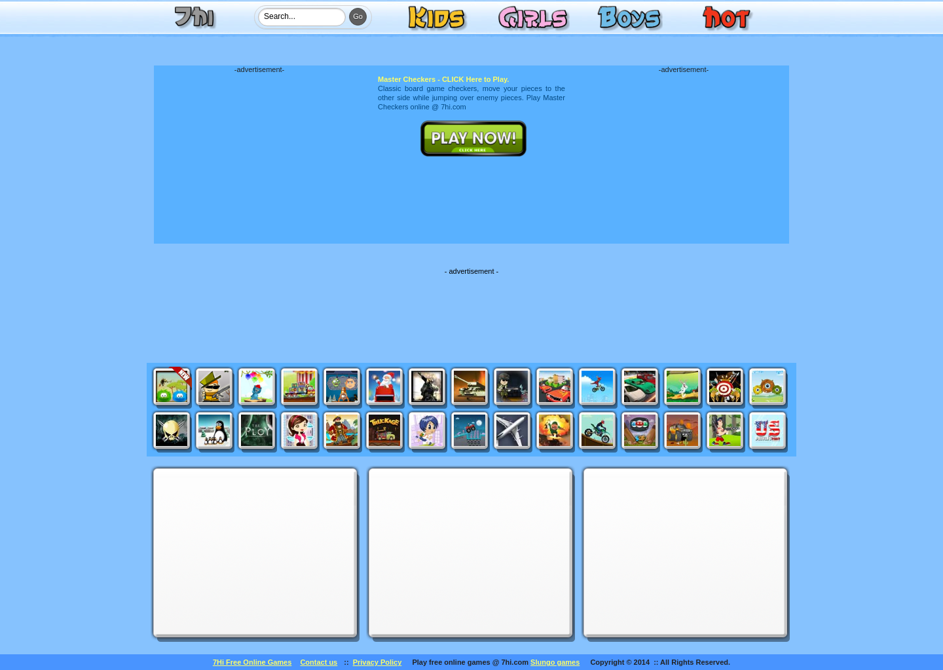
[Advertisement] (259, 155)
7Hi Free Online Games (252, 662)
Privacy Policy (377, 662)
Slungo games (555, 662)
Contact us (318, 662)
